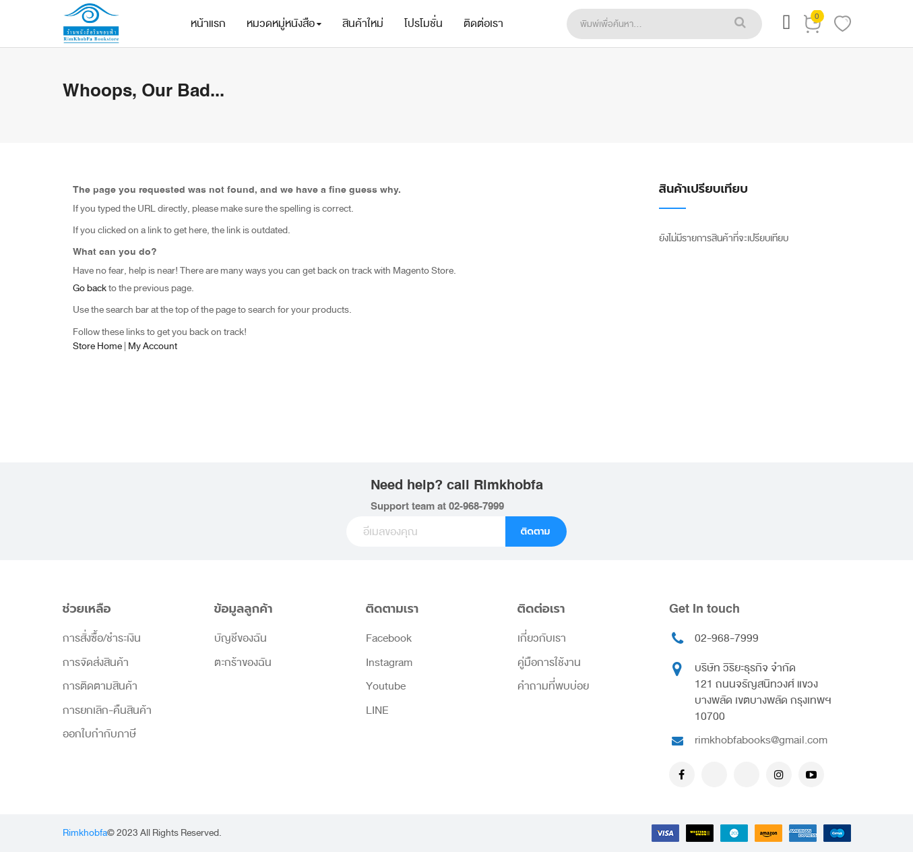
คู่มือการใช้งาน (549, 662)
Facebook (389, 638)
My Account (152, 346)
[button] (786, 26)
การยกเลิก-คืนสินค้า (107, 710)
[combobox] (643, 24)
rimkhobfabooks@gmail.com (761, 740)
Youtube (386, 686)
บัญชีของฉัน (240, 638)
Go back (89, 288)
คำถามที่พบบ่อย (553, 686)
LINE (377, 710)
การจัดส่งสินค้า (96, 662)
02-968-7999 (476, 506)
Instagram (389, 662)
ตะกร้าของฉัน (243, 662)
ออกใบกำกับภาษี (99, 734)
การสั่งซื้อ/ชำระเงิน (102, 638)
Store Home (97, 346)
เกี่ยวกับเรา (541, 638)
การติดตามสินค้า (100, 686)
